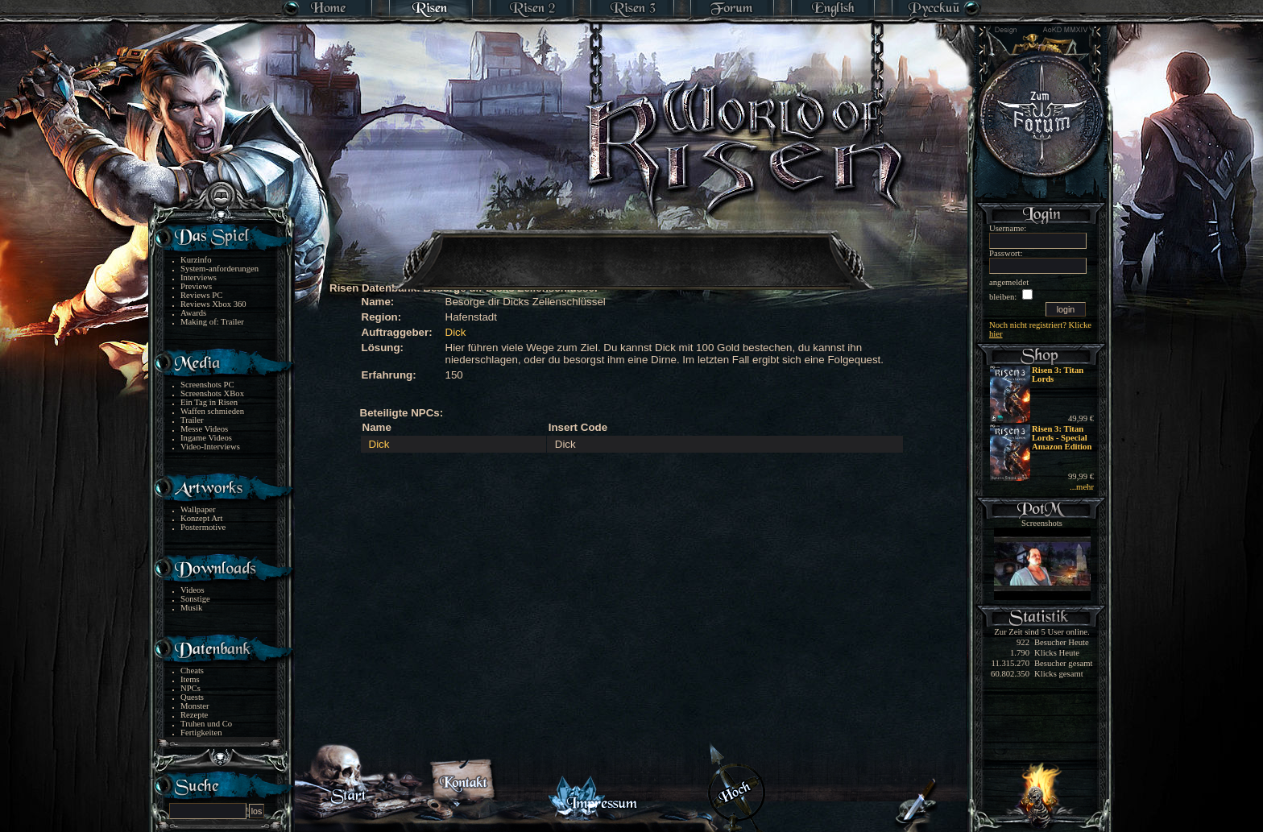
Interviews (198, 277)
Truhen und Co (206, 723)
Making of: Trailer (212, 321)
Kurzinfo (195, 259)
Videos (192, 590)
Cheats (192, 670)
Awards (193, 312)
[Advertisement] (632, 249)
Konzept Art (201, 518)
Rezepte (194, 714)
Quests (192, 697)
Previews (196, 286)
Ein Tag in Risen (209, 402)
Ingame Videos (206, 437)
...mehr (1082, 486)
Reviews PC (201, 295)
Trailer (192, 420)
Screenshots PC (207, 384)
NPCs (190, 688)
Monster (194, 706)
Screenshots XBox (212, 393)
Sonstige (195, 598)
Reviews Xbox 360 (213, 304)
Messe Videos (204, 428)
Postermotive (203, 527)
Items (190, 679)
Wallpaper (198, 509)
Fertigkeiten (201, 732)
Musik (191, 607)
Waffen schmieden (212, 411)
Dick (455, 332)
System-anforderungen (219, 268)
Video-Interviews (210, 446)
